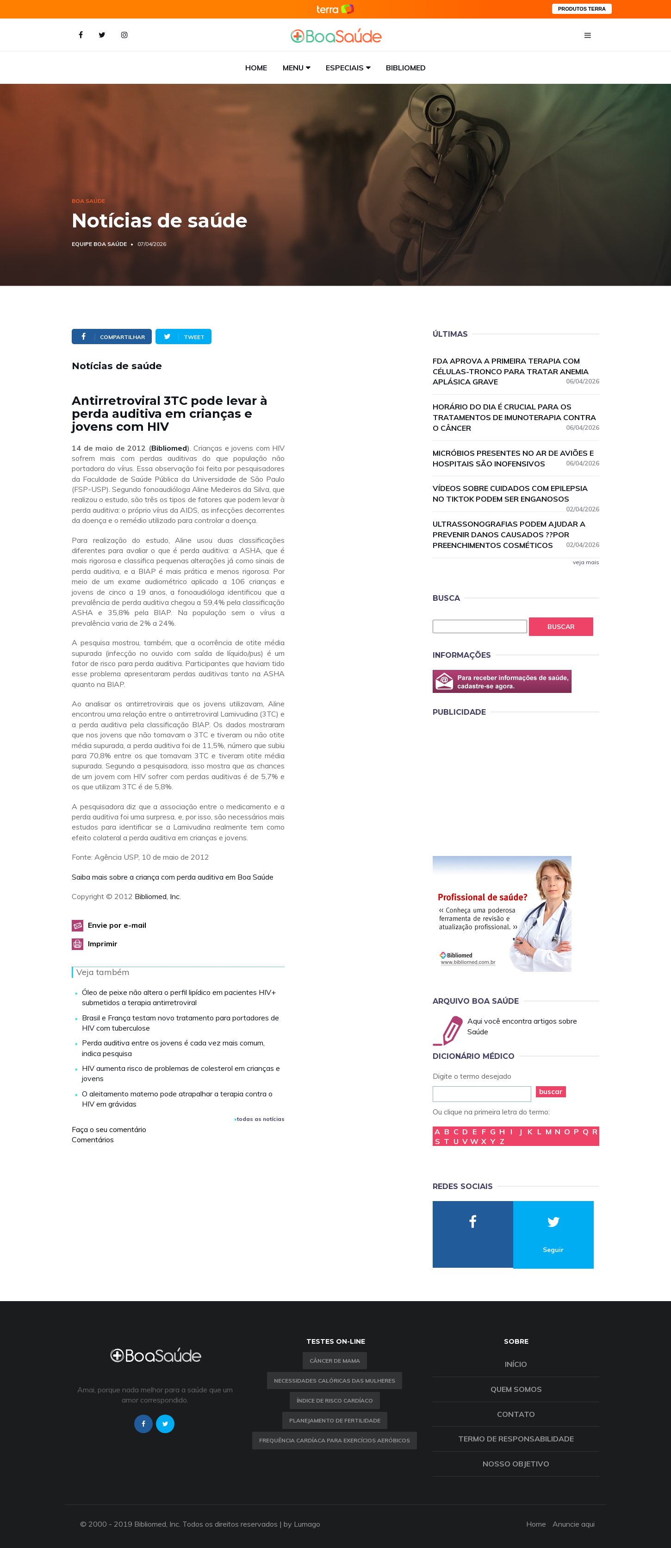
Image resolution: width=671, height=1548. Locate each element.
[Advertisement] (502, 785)
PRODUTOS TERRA (582, 9)
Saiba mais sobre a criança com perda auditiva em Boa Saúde (172, 876)
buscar (551, 1091)
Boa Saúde (88, 200)
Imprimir (103, 943)
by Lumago (302, 1524)
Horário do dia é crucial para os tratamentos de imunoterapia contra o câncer (516, 417)
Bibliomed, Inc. (158, 896)
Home (256, 67)
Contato (516, 1414)
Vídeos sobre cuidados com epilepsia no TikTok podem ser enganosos (516, 494)
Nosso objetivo (516, 1463)
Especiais (345, 67)
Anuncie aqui (574, 1524)
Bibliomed (406, 67)
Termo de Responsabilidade (516, 1438)
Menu (293, 67)
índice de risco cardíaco (335, 1400)
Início (516, 1364)
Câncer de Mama (335, 1360)
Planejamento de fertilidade (334, 1420)
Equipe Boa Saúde (99, 243)
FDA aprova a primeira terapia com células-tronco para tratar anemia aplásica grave (516, 371)
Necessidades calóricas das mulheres (334, 1380)
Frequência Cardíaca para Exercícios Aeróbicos (334, 1440)
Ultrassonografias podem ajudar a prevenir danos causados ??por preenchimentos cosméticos (516, 534)
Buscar (561, 627)
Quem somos (516, 1389)
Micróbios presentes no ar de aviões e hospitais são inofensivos (516, 458)
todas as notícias (260, 1118)
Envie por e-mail (117, 925)
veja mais (586, 562)
